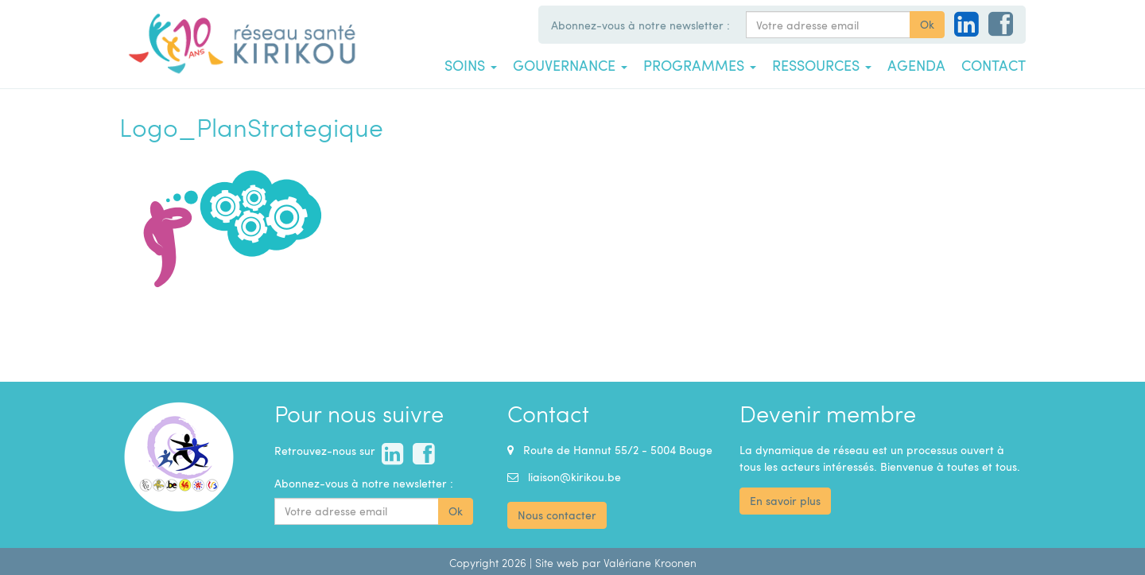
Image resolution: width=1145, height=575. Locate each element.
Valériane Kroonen (650, 562)
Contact (993, 65)
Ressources (821, 65)
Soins (470, 65)
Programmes (699, 65)
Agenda (916, 65)
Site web (557, 562)
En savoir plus (785, 500)
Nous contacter (557, 515)
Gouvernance (570, 65)
